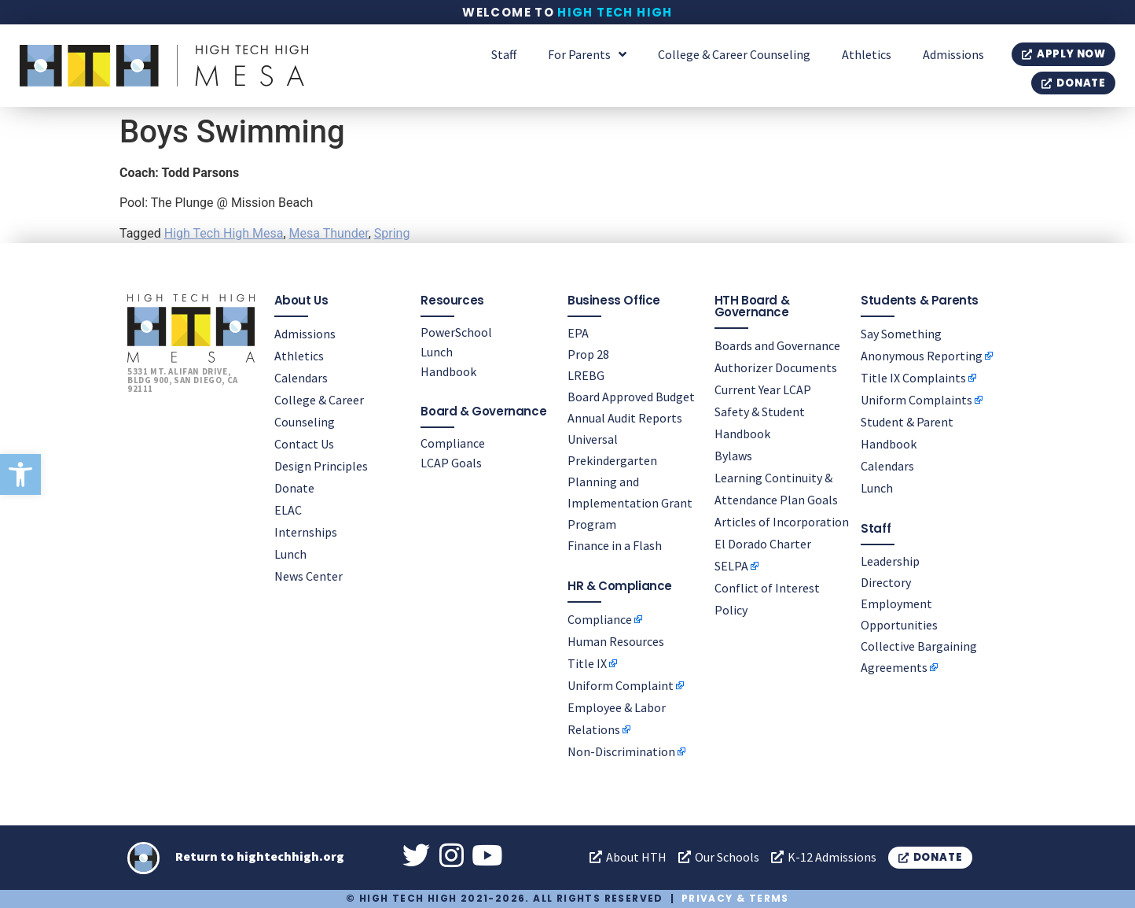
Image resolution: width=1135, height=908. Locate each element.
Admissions (953, 54)
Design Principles (321, 466)
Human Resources (616, 641)
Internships (305, 532)
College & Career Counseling (734, 54)
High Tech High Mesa (224, 233)
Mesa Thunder (329, 233)
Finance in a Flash (615, 545)
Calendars (301, 378)
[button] (20, 474)
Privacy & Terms (735, 898)
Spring (392, 233)
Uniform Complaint (621, 685)
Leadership (890, 561)
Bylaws (733, 455)
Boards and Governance (777, 345)
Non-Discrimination (621, 751)
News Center (308, 576)
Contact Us (304, 444)
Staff (503, 54)
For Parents (587, 54)
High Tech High (615, 12)
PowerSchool (456, 332)
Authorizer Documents (775, 367)
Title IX (587, 663)
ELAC (288, 510)
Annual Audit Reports (625, 418)
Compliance (453, 443)
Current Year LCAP (762, 389)
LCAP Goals (451, 463)
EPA (578, 333)
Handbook (448, 371)
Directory (886, 582)
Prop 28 (588, 354)
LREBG (586, 375)
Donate (294, 488)
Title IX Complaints (913, 378)
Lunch (290, 554)
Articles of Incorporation (781, 522)
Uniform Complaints (916, 400)
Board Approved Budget (631, 396)
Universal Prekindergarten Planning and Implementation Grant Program (630, 481)
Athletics (866, 54)
